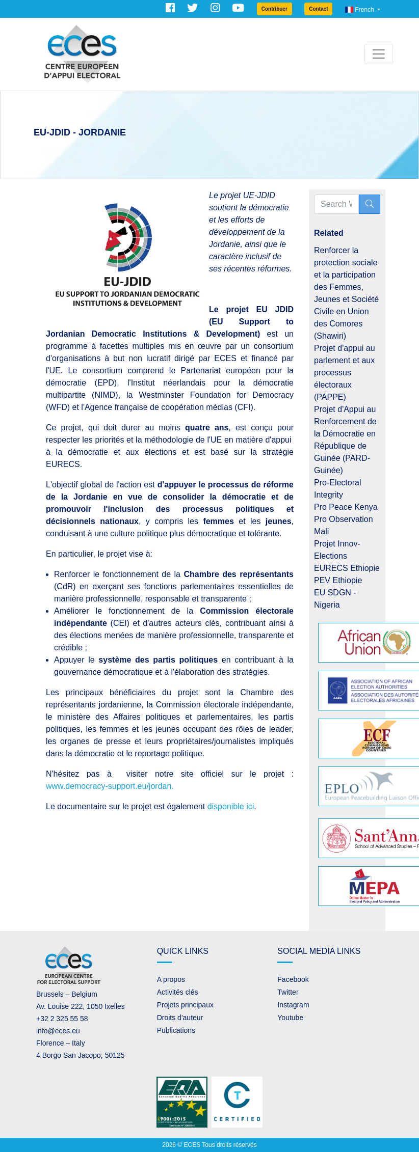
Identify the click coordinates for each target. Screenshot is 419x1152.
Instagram (293, 1005)
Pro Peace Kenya (346, 507)
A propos (171, 979)
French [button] (360, 9)
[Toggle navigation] (378, 54)
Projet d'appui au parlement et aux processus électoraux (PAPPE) (344, 372)
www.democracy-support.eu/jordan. (110, 786)
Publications (176, 1030)
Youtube (290, 1017)
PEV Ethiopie (338, 580)
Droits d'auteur (180, 1017)
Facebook (292, 979)
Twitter (287, 992)
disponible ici (230, 806)
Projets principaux (185, 1005)
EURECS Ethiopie (347, 568)
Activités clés (177, 992)
